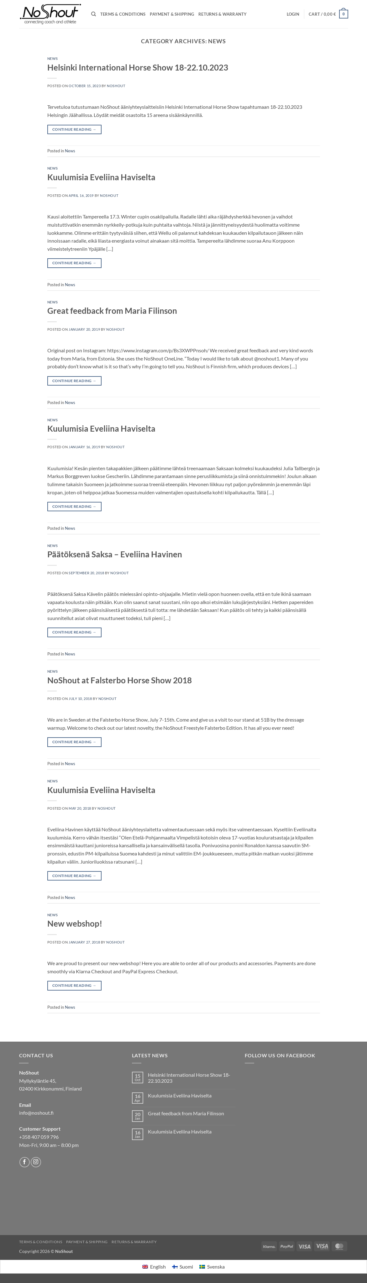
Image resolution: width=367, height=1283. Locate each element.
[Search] (93, 14)
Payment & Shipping (172, 14)
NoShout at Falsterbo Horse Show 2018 (119, 680)
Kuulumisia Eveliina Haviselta (101, 177)
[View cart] (328, 14)
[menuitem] (154, 1266)
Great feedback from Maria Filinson (112, 310)
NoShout (116, 86)
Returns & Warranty (222, 14)
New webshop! (74, 923)
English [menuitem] (158, 1267)
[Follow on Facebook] (24, 1162)
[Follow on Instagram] (36, 1162)
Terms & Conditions (123, 14)
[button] (293, 14)
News (52, 58)
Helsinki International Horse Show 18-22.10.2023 (137, 67)
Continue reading (74, 129)
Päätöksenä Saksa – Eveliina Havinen (114, 554)
